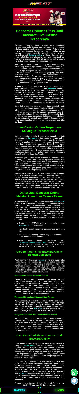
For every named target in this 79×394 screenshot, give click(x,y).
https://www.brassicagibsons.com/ (32, 242)
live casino (32, 138)
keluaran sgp (24, 225)
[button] (74, 381)
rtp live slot (23, 373)
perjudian (52, 88)
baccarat (41, 260)
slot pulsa (38, 309)
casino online (29, 346)
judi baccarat (59, 201)
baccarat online (35, 55)
